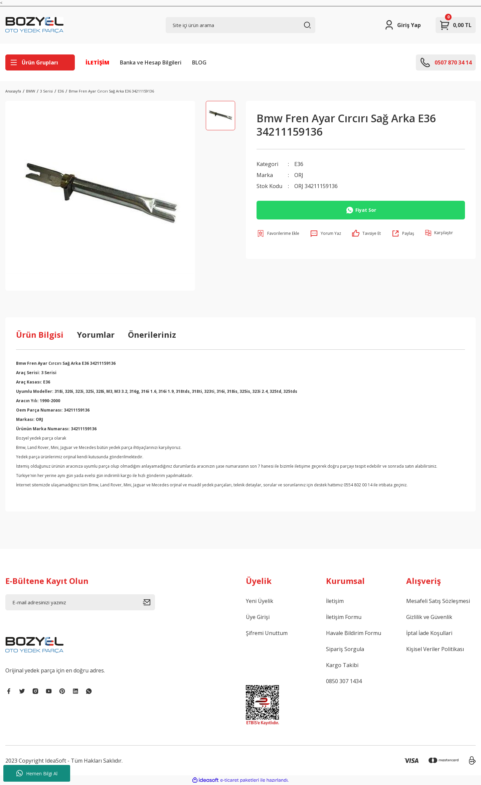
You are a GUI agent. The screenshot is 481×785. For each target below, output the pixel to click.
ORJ (298, 174)
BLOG (199, 62)
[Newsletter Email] (80, 602)
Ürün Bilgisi (39, 334)
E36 (298, 164)
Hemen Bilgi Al (36, 773)
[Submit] (149, 602)
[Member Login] (402, 25)
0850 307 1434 (344, 681)
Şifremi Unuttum (267, 633)
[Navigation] (40, 62)
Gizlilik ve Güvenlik (429, 617)
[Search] (240, 25)
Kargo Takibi (342, 665)
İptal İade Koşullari (429, 633)
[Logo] (34, 25)
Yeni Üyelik (259, 601)
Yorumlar (96, 334)
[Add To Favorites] (278, 233)
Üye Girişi (258, 617)
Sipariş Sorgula (345, 649)
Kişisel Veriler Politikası (435, 649)
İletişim (335, 601)
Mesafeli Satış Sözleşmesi (438, 601)
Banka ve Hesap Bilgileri (150, 62)
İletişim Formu (343, 617)
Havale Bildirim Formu (353, 633)
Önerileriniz (152, 334)
